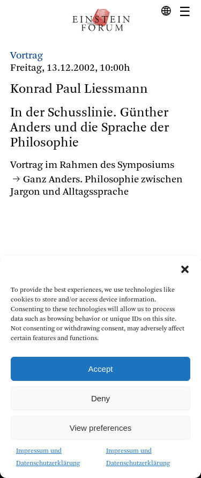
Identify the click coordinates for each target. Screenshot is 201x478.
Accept (100, 368)
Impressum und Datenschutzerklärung (48, 457)
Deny (100, 398)
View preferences (101, 427)
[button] (185, 269)
